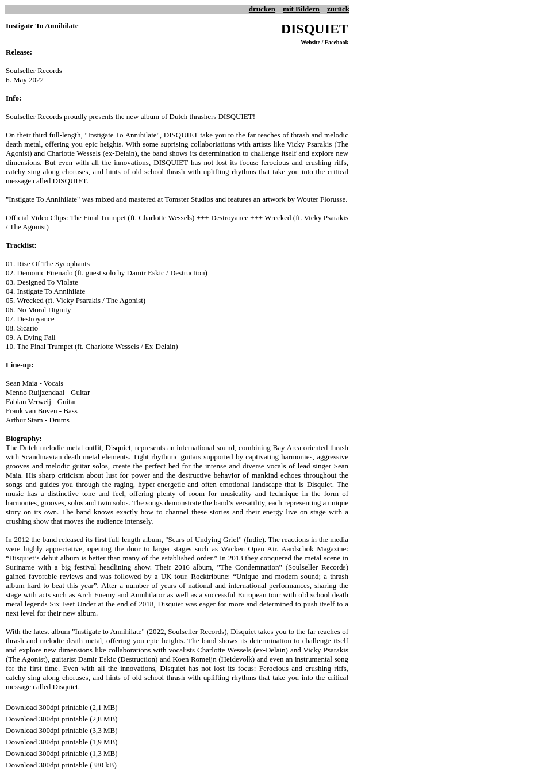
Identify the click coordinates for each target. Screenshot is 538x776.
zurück (338, 9)
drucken (262, 9)
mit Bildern (301, 9)
